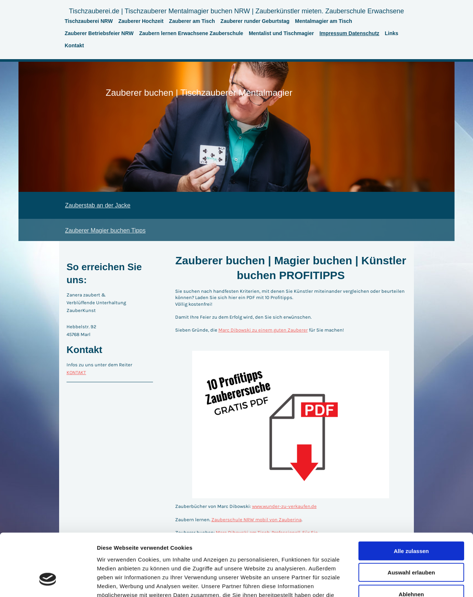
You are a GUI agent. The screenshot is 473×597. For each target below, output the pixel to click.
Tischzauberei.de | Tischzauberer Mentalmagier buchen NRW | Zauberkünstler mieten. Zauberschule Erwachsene (236, 11)
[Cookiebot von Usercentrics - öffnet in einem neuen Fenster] (48, 582)
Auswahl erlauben (411, 521)
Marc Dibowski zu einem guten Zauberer (263, 330)
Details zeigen (393, 582)
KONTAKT (76, 372)
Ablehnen (411, 543)
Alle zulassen (411, 499)
